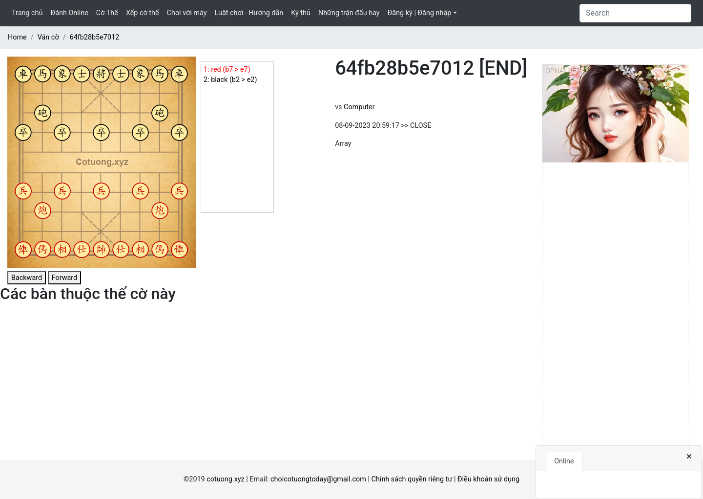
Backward (26, 278)
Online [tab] (564, 461)
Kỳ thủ (300, 13)
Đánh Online (69, 13)
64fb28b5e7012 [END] (431, 68)
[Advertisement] (615, 312)
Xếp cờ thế (142, 13)
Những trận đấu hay (349, 13)
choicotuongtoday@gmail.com (318, 479)
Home (17, 37)
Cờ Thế (107, 13)
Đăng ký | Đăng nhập (420, 13)
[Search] (635, 13)
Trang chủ (27, 13)
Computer (359, 107)
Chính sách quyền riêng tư (412, 479)
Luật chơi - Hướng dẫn (249, 13)
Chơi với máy (187, 13)
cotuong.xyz (226, 479)
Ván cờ (48, 37)
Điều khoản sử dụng (488, 479)
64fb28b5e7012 (95, 37)
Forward (65, 278)
